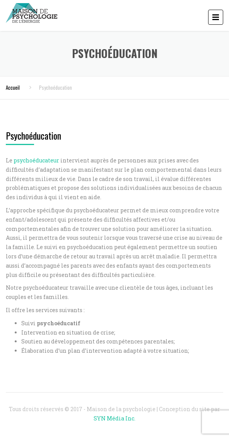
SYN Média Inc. (114, 418)
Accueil (13, 87)
